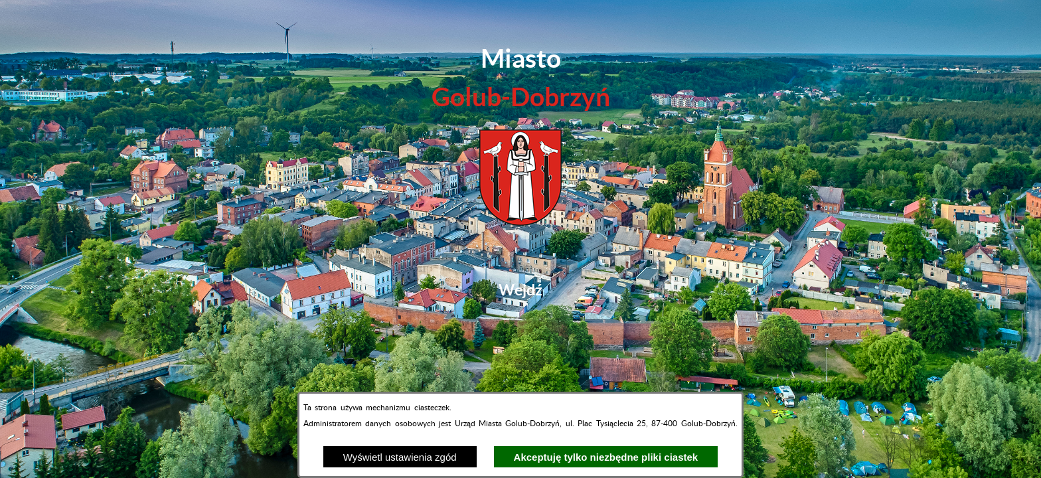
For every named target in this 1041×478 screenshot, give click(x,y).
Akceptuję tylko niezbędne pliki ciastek (606, 457)
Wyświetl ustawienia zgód (400, 457)
